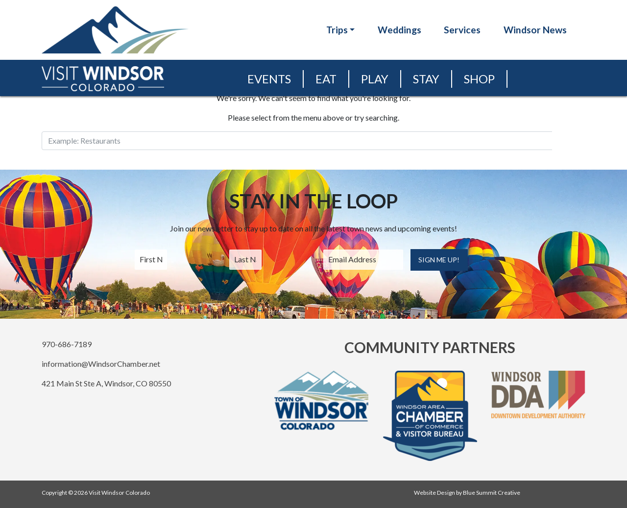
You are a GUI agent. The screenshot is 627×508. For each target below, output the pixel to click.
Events (269, 79)
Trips (337, 29)
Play (374, 79)
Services (462, 29)
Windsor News (535, 29)
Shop (479, 79)
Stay (426, 79)
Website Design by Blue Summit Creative (467, 492)
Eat (326, 79)
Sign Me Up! (438, 259)
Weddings (399, 29)
